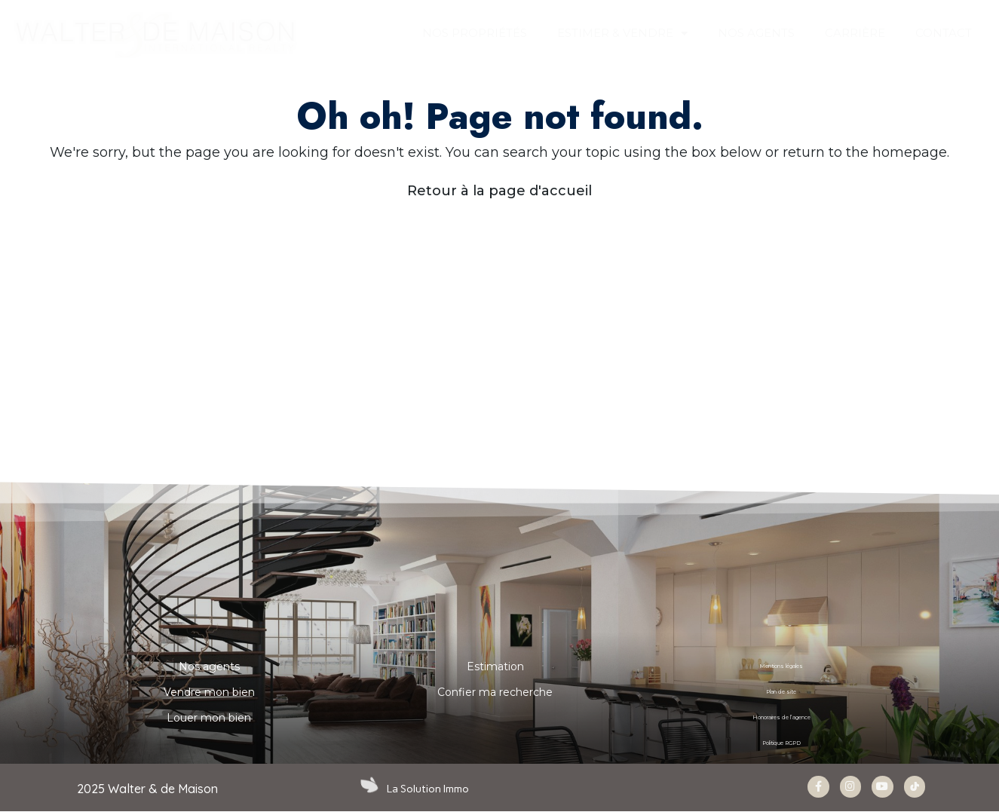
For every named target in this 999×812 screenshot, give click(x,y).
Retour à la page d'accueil (499, 190)
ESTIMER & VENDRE (622, 33)
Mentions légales (781, 666)
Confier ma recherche (495, 692)
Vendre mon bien (209, 692)
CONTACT (943, 33)
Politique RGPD (781, 743)
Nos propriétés (474, 33)
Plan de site (781, 692)
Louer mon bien (209, 718)
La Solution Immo (429, 788)
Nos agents (209, 666)
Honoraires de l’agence (781, 718)
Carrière (855, 33)
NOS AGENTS (756, 33)
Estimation (495, 666)
